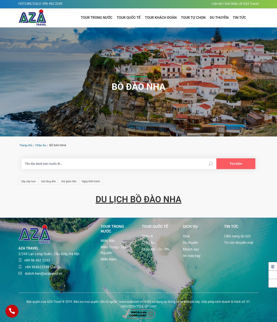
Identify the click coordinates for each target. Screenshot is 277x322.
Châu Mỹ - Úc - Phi (156, 249)
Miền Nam (108, 259)
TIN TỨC (239, 18)
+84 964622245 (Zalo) (38, 267)
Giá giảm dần (68, 181)
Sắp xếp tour (28, 181)
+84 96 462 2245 (34, 260)
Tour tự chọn (193, 18)
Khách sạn (191, 249)
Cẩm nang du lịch (237, 236)
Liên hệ (217, 4)
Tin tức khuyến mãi (238, 243)
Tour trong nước (96, 18)
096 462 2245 (53, 4)
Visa (186, 236)
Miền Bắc (108, 241)
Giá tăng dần (48, 181)
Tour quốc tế (128, 18)
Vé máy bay (192, 256)
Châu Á (147, 236)
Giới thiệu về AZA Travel (241, 4)
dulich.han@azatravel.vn (40, 273)
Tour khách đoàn (161, 18)
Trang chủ (25, 145)
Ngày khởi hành (91, 181)
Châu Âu (40, 145)
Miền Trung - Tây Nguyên (113, 250)
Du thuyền (190, 243)
